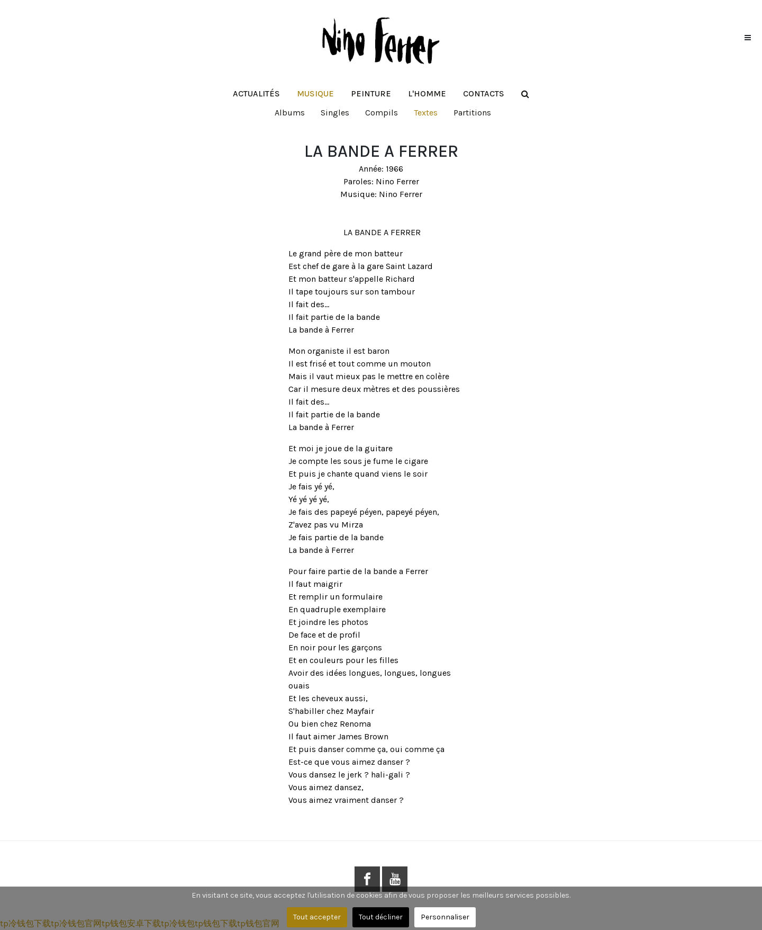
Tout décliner (381, 917)
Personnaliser (445, 917)
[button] (315, 94)
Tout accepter (317, 917)
